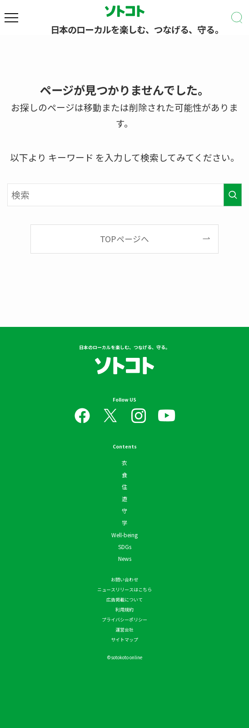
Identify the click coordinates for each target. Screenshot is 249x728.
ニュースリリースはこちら (124, 589)
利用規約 (124, 609)
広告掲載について (124, 599)
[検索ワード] (124, 194)
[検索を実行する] (233, 194)
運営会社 (124, 629)
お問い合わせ (124, 579)
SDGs (124, 546)
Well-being (124, 535)
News (124, 558)
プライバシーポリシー (124, 619)
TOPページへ (124, 238)
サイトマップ (124, 639)
